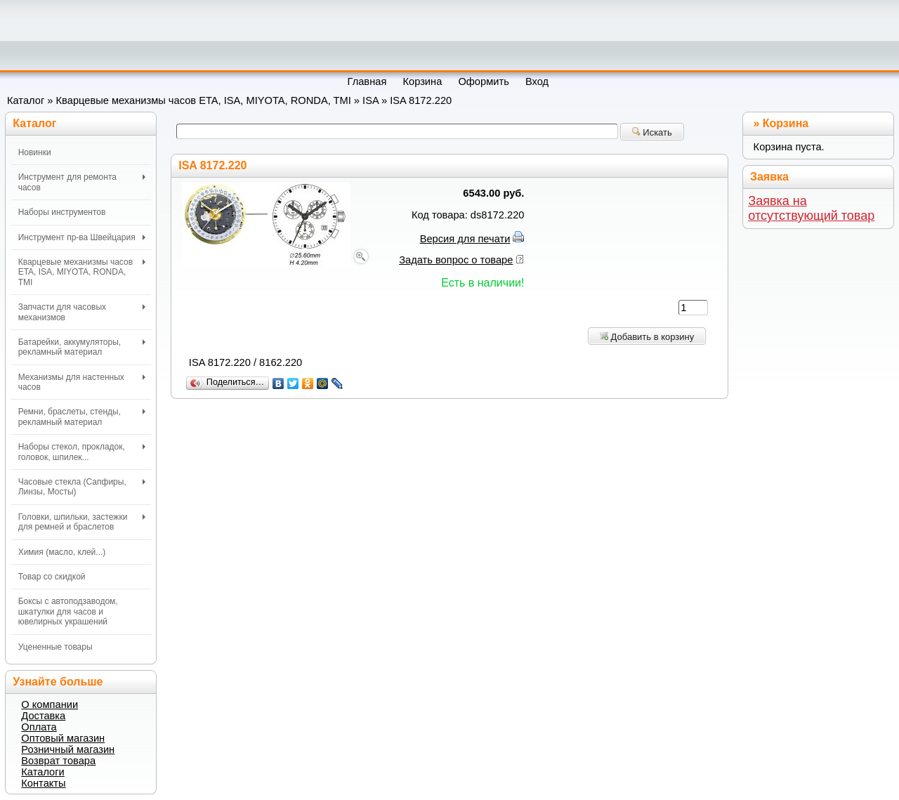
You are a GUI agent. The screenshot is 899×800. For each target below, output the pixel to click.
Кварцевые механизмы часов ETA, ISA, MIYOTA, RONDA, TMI (203, 100)
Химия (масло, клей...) (62, 552)
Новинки (34, 152)
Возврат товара (58, 760)
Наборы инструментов (62, 212)
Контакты (43, 783)
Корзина (785, 123)
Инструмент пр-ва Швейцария (81, 237)
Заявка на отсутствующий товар (811, 208)
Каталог (25, 100)
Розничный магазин (67, 749)
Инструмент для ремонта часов (81, 182)
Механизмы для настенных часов (81, 382)
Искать (652, 132)
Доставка (43, 715)
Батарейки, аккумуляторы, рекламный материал (81, 347)
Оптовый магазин (63, 738)
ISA (370, 100)
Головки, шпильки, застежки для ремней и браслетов (81, 522)
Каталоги (42, 772)
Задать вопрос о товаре (456, 259)
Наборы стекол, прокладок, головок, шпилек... (81, 451)
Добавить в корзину (647, 337)
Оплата (38, 727)
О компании (49, 704)
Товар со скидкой (52, 577)
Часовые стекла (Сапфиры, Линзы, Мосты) (81, 487)
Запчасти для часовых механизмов (81, 312)
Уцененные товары (55, 647)
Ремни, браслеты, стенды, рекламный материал (81, 416)
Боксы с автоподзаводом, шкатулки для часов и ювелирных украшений (68, 611)
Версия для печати (465, 238)
